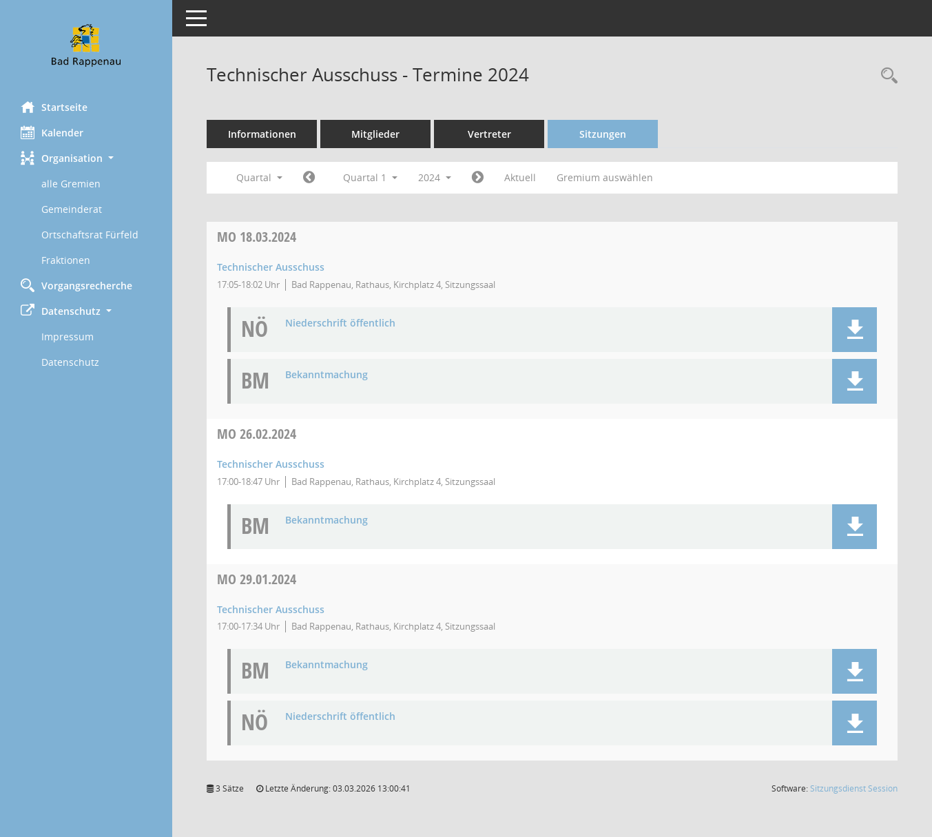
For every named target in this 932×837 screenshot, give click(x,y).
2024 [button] (434, 177)
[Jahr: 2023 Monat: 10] (309, 177)
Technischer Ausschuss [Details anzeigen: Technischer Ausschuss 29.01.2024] (270, 609)
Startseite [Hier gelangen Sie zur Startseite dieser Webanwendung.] (54, 107)
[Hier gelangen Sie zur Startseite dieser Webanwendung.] (86, 45)
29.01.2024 (256, 579)
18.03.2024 (256, 236)
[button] (86, 158)
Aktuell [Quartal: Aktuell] (520, 177)
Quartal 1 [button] (370, 177)
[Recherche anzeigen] (886, 76)
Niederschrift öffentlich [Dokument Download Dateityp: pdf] (340, 323)
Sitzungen (602, 134)
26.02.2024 (256, 433)
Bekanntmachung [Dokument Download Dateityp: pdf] (326, 375)
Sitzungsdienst (854, 788)
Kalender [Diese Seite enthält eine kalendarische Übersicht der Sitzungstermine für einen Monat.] (52, 132)
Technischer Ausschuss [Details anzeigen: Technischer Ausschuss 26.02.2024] (270, 464)
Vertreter (489, 134)
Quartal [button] (259, 177)
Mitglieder (375, 134)
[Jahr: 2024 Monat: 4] (478, 177)
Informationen (262, 134)
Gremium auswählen (605, 177)
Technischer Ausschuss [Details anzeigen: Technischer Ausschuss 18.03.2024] (270, 266)
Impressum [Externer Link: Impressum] (67, 336)
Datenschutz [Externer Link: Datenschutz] (70, 362)
